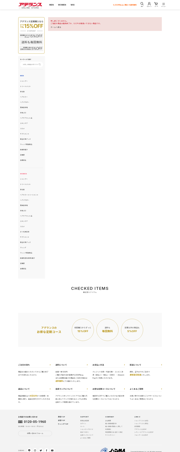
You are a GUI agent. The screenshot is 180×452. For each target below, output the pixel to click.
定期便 (22, 155)
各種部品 (23, 160)
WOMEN (23, 174)
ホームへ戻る (56, 27)
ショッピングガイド (86, 429)
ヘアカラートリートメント (29, 195)
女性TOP (61, 420)
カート (82, 426)
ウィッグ (23, 247)
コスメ (22, 128)
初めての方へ (84, 432)
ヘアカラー (24, 97)
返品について (24, 389)
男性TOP (61, 417)
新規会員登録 (84, 421)
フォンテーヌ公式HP (141, 435)
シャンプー (24, 81)
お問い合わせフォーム (35, 433)
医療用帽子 (24, 150)
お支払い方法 (98, 365)
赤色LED (23, 113)
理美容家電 (24, 107)
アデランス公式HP (140, 429)
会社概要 (108, 421)
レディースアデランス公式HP (143, 432)
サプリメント (24, 134)
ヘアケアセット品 (26, 118)
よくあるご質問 (136, 389)
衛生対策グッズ (25, 139)
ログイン (83, 423)
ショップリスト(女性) (141, 421)
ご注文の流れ (24, 365)
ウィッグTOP (63, 424)
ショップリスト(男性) (141, 423)
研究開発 (137, 426)
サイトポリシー (110, 435)
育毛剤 (22, 92)
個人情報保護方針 (111, 423)
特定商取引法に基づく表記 (113, 432)
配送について (135, 365)
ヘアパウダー (24, 102)
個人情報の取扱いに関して (113, 426)
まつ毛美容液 (24, 232)
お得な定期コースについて (104, 389)
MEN (22, 76)
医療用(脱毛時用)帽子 (27, 258)
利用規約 (108, 429)
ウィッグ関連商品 (26, 144)
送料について (61, 365)
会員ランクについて (64, 389)
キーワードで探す (25, 59)
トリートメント (25, 86)
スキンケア (24, 123)
